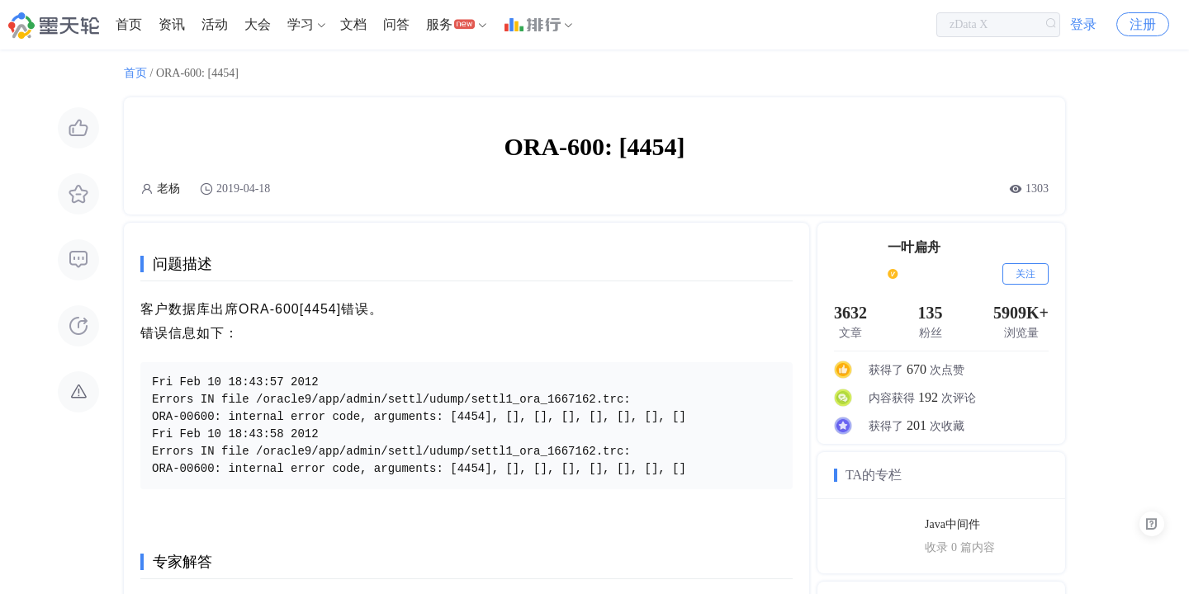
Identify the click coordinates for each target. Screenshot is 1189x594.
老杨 (168, 188)
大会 (257, 24)
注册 (1143, 24)
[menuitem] (129, 25)
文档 (353, 24)
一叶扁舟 (914, 247)
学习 (300, 24)
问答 (396, 24)
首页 (129, 24)
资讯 (172, 24)
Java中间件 (952, 524)
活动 (214, 24)
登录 (1083, 24)
